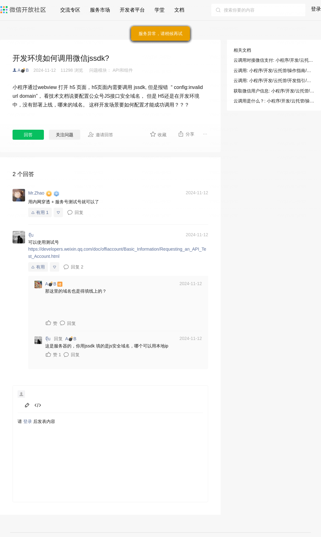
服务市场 (100, 10)
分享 (186, 134)
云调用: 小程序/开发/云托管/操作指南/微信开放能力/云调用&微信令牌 (274, 70)
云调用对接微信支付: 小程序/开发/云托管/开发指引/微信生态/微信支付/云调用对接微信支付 (274, 60)
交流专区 (70, 10)
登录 (316, 9)
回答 (28, 134)
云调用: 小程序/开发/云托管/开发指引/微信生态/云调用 (274, 80)
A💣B (23, 70)
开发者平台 (132, 10)
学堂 (160, 10)
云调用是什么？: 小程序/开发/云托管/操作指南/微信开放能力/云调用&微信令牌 (274, 100)
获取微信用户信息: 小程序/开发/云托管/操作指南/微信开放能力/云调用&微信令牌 (274, 90)
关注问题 (64, 134)
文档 (179, 10)
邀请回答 (100, 134)
